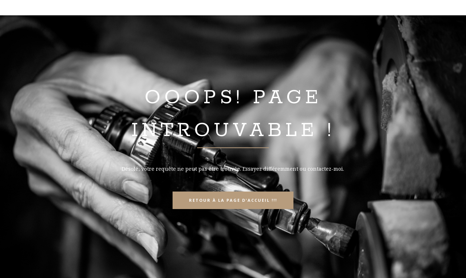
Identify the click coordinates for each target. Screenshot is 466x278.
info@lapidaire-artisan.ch (406, 8)
